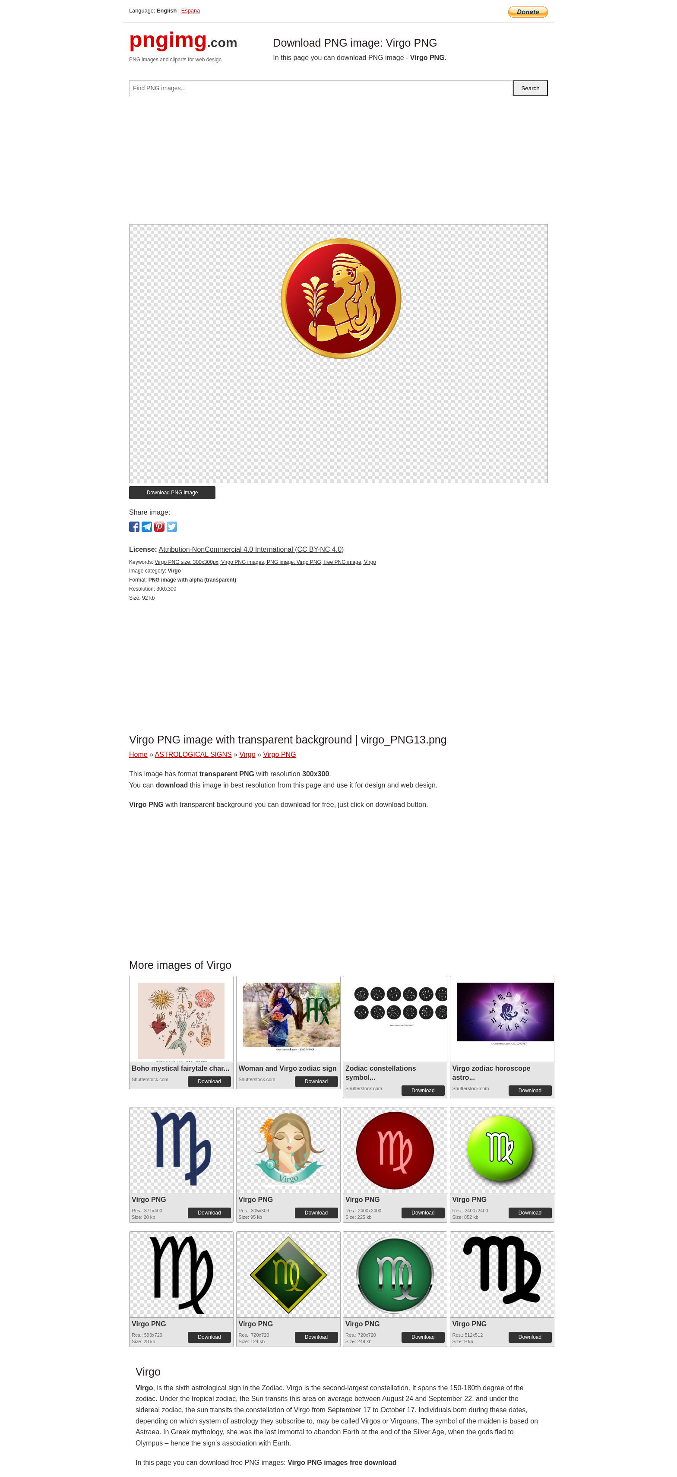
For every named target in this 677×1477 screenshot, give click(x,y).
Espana (190, 10)
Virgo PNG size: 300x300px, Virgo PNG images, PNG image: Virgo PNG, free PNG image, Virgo (265, 562)
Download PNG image (172, 493)
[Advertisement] (338, 163)
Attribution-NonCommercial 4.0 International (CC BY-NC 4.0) (251, 549)
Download (209, 1081)
